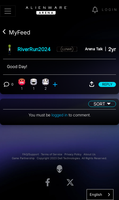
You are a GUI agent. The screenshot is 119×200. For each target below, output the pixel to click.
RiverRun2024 (34, 49)
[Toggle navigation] (7, 11)
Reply (107, 84)
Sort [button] (99, 104)
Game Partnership (23, 158)
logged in (59, 114)
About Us (89, 154)
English (96, 194)
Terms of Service (51, 154)
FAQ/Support (30, 154)
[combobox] (100, 194)
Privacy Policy (72, 154)
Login (110, 10)
